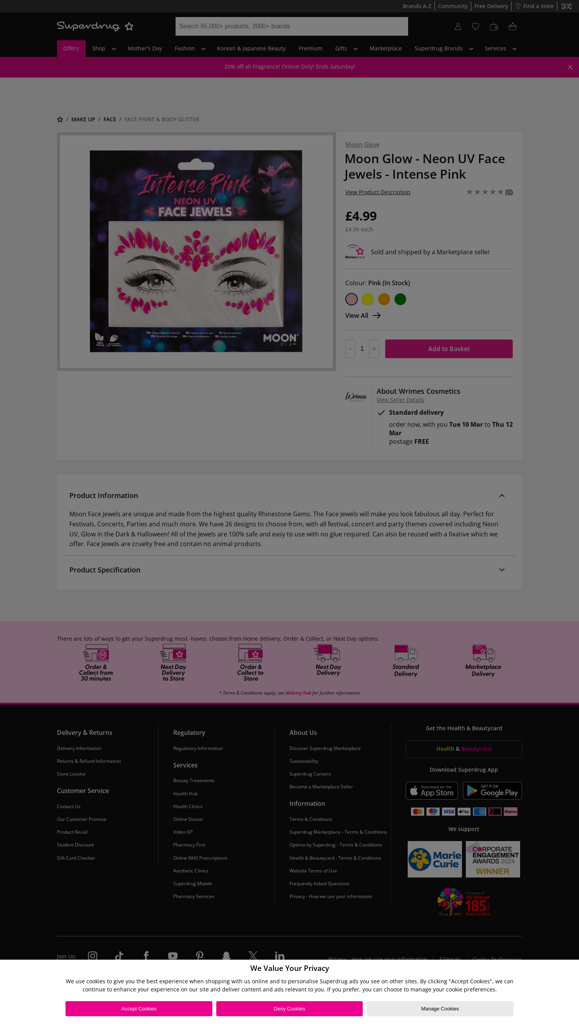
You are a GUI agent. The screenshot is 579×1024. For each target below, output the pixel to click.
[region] (289, 992)
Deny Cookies (289, 1009)
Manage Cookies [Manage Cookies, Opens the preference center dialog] (440, 1009)
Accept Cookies (138, 1009)
